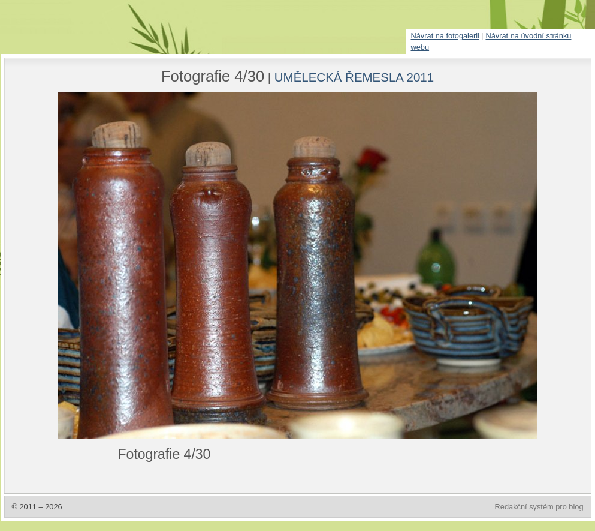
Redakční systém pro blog (539, 506)
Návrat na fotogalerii (445, 35)
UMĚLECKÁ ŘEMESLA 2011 (354, 77)
